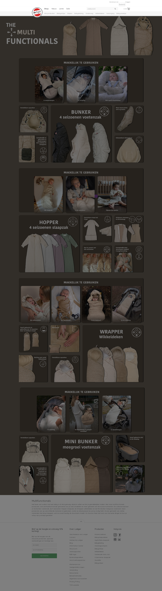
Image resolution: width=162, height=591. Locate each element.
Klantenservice (113, 2)
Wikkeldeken (99, 13)
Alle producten (49, 13)
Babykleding (78, 13)
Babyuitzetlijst (121, 13)
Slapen (69, 13)
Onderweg (89, 13)
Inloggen (127, 2)
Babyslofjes (61, 13)
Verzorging (110, 13)
